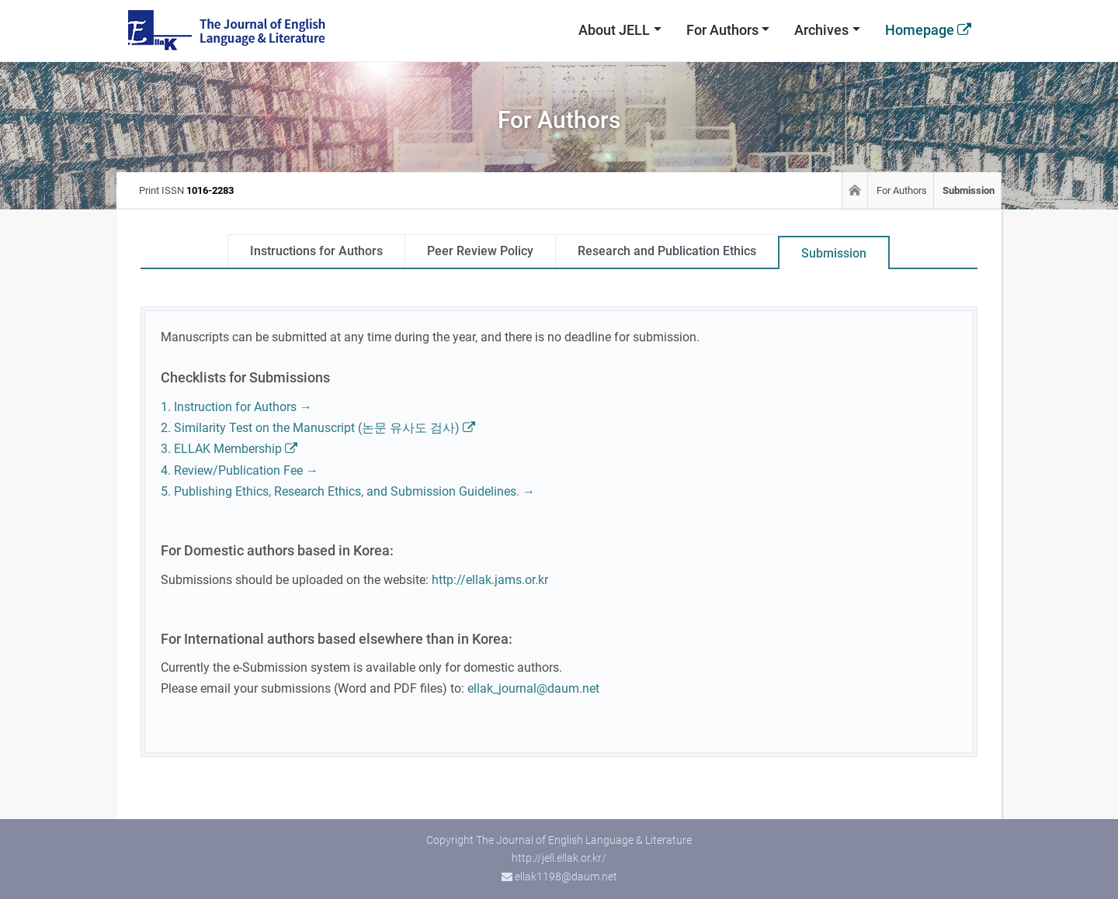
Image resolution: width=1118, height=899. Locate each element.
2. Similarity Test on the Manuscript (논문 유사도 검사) (318, 427)
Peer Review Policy (480, 251)
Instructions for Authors (316, 251)
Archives (821, 30)
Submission (833, 253)
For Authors (722, 30)
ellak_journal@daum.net (533, 688)
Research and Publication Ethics (667, 251)
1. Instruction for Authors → (236, 406)
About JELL (614, 30)
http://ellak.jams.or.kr (490, 579)
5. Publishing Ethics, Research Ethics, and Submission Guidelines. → (348, 491)
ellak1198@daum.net (566, 876)
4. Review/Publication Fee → (239, 470)
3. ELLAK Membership (229, 448)
